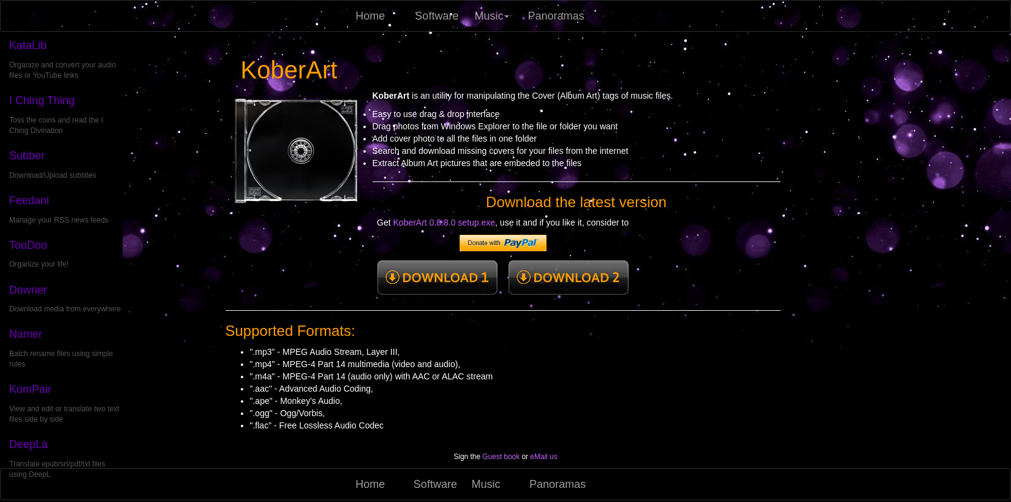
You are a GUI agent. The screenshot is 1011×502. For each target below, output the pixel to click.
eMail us (543, 456)
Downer (28, 290)
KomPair (30, 389)
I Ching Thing (42, 100)
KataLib (28, 45)
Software (436, 16)
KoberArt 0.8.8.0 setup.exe (444, 222)
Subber (27, 156)
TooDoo (28, 245)
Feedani (29, 200)
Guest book (501, 456)
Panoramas (553, 16)
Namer (25, 334)
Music (491, 16)
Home (370, 16)
